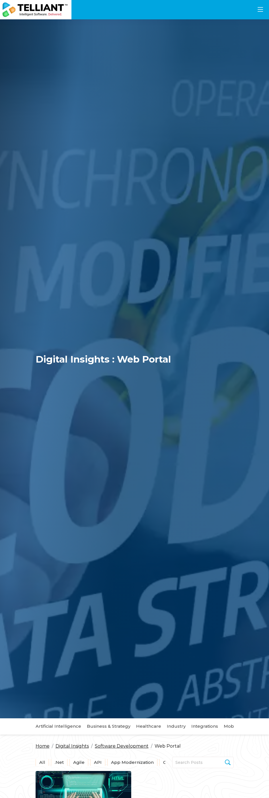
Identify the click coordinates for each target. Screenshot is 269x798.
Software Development (122, 746)
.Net (59, 762)
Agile (79, 762)
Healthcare (148, 726)
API (98, 762)
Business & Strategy (108, 726)
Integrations (204, 726)
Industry (176, 726)
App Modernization (132, 762)
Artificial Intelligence (58, 726)
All (42, 762)
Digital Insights (72, 746)
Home (43, 746)
